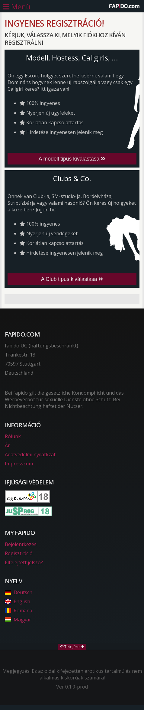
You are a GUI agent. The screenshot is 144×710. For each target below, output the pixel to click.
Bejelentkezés (21, 544)
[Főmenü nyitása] (17, 7)
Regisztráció (19, 553)
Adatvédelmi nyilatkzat (30, 454)
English (17, 601)
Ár (7, 445)
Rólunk (13, 436)
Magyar (18, 619)
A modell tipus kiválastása (72, 159)
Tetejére (72, 646)
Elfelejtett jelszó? (24, 562)
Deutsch (18, 592)
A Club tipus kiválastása (72, 279)
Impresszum (19, 463)
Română (18, 610)
